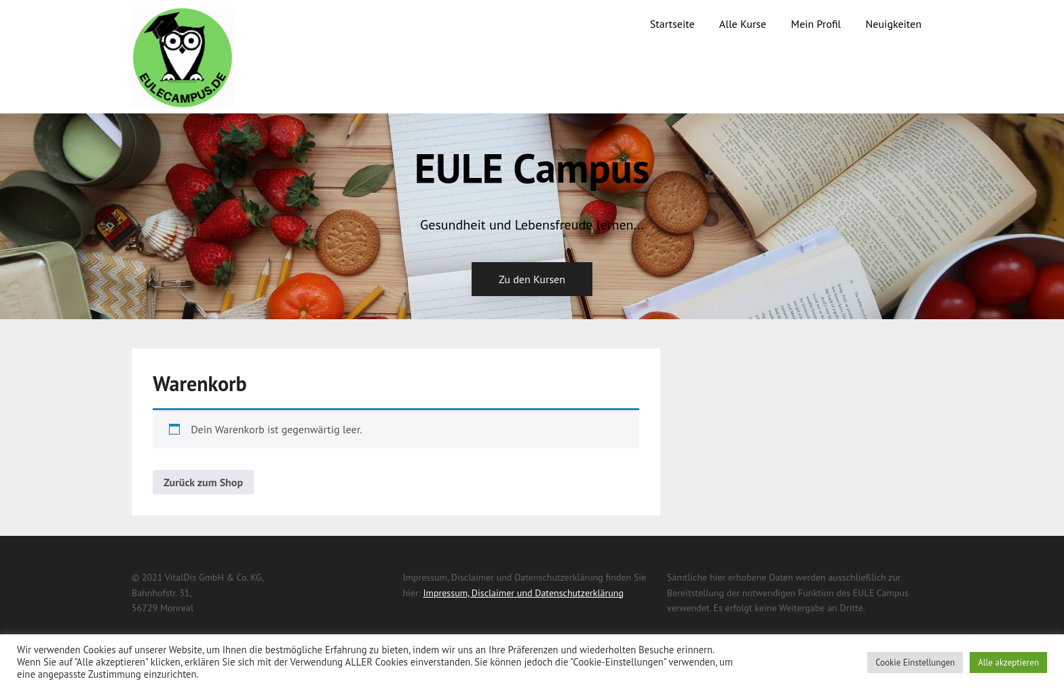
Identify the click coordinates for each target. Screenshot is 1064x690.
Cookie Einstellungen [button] (915, 662)
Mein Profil (816, 24)
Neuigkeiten (894, 24)
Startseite (672, 24)
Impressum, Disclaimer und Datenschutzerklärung (523, 593)
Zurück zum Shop (203, 482)
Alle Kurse (742, 24)
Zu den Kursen (532, 279)
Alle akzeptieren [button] (1008, 662)
